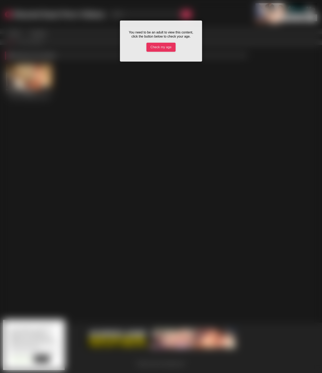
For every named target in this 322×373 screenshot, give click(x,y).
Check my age (161, 47)
